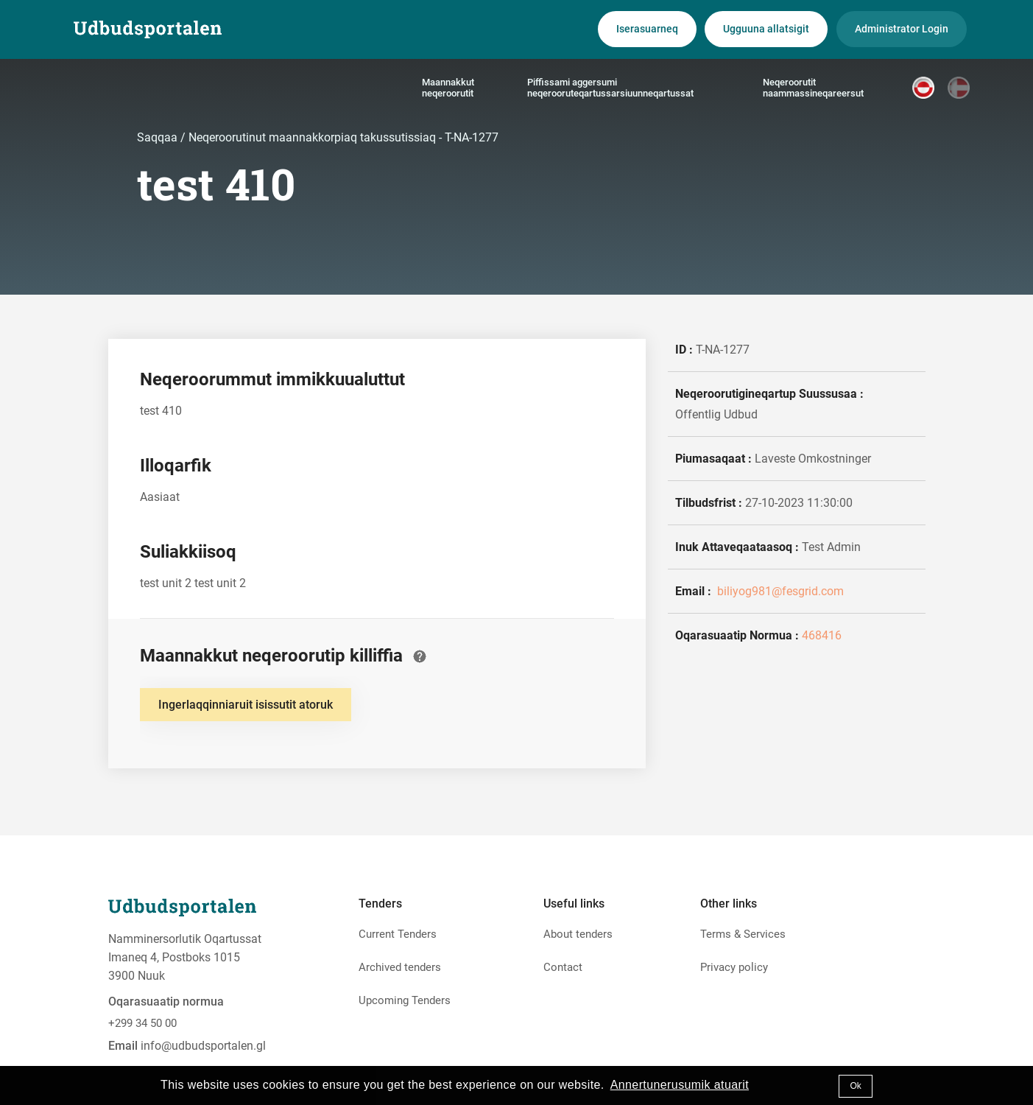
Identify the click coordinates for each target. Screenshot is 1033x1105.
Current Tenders (398, 934)
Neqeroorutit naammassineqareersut (813, 88)
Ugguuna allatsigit (766, 29)
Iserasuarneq (647, 29)
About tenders (578, 934)
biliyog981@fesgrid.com (779, 591)
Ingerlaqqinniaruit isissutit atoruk (245, 705)
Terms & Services (743, 934)
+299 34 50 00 (142, 1023)
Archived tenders (400, 967)
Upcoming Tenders (405, 1000)
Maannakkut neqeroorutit (448, 88)
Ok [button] (855, 1086)
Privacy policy (734, 967)
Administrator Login (901, 29)
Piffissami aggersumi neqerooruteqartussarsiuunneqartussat (610, 88)
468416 (822, 635)
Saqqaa (158, 137)
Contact (562, 967)
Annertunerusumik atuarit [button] (679, 1084)
